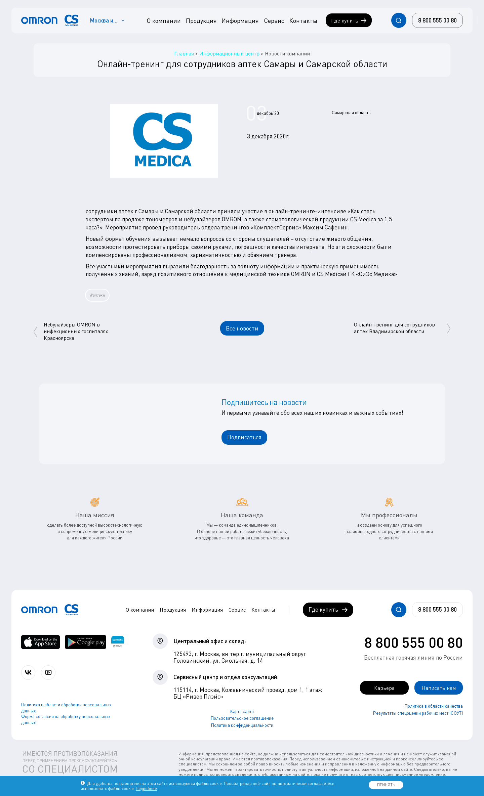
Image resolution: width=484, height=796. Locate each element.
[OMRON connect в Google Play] (85, 642)
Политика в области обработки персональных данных (66, 708)
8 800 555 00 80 (413, 642)
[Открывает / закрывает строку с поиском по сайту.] (398, 20)
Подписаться (244, 437)
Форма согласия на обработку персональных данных (66, 719)
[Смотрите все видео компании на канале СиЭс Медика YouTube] (49, 672)
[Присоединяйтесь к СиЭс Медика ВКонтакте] (28, 672)
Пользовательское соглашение (242, 718)
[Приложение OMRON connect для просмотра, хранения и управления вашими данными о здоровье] (117, 642)
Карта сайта (242, 711)
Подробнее (146, 788)
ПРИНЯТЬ (386, 784)
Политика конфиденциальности (242, 725)
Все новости (242, 328)
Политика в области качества (434, 706)
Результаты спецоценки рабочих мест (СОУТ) (418, 713)
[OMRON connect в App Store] (40, 642)
